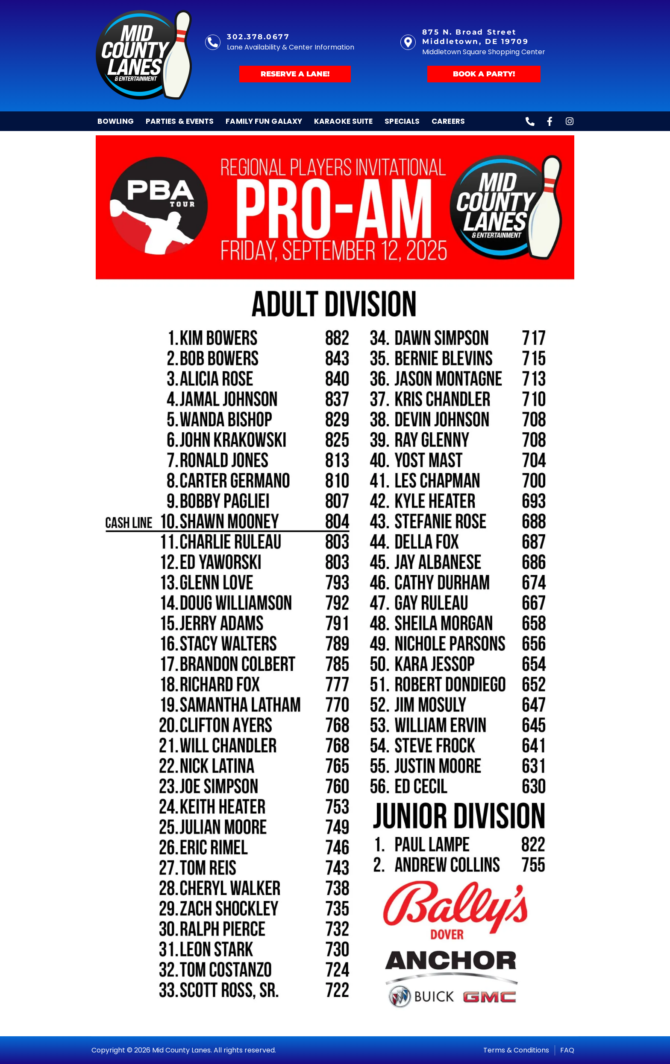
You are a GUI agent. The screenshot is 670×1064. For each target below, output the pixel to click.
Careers (448, 121)
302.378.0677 (258, 36)
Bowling (115, 121)
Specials (402, 121)
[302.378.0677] (212, 42)
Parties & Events (180, 121)
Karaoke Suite (343, 121)
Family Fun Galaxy (264, 121)
